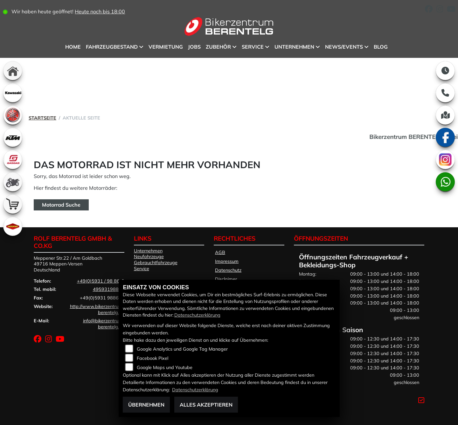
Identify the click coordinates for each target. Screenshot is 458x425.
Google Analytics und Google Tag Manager (182, 349)
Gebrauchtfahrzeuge (155, 262)
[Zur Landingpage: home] (12, 70)
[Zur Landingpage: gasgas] (12, 159)
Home (73, 47)
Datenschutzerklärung (197, 315)
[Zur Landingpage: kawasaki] (12, 92)
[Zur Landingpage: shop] (12, 204)
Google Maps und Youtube (164, 367)
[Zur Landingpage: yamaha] (12, 115)
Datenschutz (228, 270)
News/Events (344, 47)
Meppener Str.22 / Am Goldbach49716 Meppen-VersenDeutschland (68, 264)
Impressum (227, 261)
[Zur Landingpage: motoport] (12, 226)
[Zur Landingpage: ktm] (12, 137)
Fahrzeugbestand (112, 47)
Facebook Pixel (152, 358)
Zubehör (218, 47)
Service (253, 47)
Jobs (194, 47)
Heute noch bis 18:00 (100, 11)
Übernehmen (146, 404)
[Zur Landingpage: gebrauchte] (12, 181)
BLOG (381, 47)
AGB (220, 252)
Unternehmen (294, 47)
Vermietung (166, 47)
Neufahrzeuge (149, 256)
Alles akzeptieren (206, 404)
